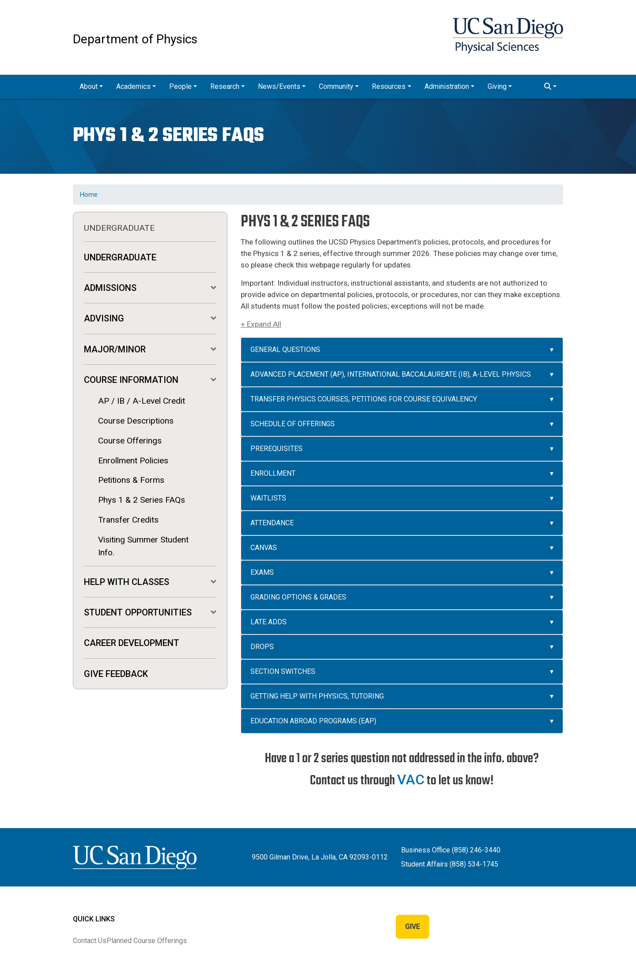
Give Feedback (116, 674)
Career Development (131, 643)
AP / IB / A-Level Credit (141, 401)
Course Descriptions (136, 421)
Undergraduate (120, 257)
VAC (410, 779)
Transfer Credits (128, 520)
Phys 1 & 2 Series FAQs (141, 500)
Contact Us (89, 940)
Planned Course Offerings (146, 940)
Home (89, 195)
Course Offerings (130, 441)
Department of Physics (135, 39)
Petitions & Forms (131, 480)
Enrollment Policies (133, 460)
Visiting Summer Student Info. (143, 546)
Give (412, 926)
